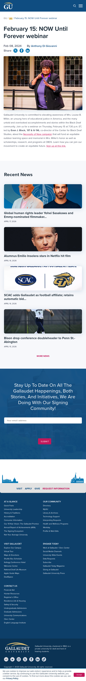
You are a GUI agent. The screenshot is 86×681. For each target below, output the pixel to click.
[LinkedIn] (37, 660)
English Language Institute (15, 623)
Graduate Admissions (13, 612)
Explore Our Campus (12, 548)
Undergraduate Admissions (15, 608)
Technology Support (51, 517)
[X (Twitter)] (25, 660)
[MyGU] (6, 660)
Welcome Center (11, 566)
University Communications (15, 616)
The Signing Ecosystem (13, 531)
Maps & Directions (11, 555)
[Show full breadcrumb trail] (10, 18)
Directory (47, 506)
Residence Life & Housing (15, 601)
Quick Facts (9, 506)
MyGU (45, 509)
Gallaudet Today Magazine (54, 566)
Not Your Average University (16, 535)
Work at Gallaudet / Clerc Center (56, 548)
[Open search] (76, 5)
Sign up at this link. (56, 146)
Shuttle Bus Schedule (13, 559)
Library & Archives (50, 513)
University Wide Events (52, 555)
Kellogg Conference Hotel (14, 562)
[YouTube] (12, 660)
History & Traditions (12, 513)
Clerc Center (9, 619)
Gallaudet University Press (54, 573)
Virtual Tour (8, 552)
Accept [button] (79, 675)
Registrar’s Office (11, 597)
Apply (27, 489)
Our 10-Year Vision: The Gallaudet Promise (21, 524)
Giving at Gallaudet (51, 570)
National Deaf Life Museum (15, 570)
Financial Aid (9, 590)
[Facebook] (31, 660)
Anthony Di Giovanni (44, 46)
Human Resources (11, 594)
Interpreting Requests (52, 520)
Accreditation (9, 517)
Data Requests (49, 559)
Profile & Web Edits (51, 531)
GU (5, 18)
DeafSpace (8, 577)
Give (37, 489)
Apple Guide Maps (11, 573)
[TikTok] (44, 660)
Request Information (56, 489)
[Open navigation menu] (81, 6)
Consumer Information (13, 520)
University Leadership (13, 509)
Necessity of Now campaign (37, 134)
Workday (46, 527)
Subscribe (47, 562)
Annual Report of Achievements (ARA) (19, 527)
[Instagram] (19, 660)
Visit (19, 489)
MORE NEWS (43, 356)
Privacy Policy (12, 678)
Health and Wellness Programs (55, 524)
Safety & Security (11, 605)
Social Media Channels (52, 552)
